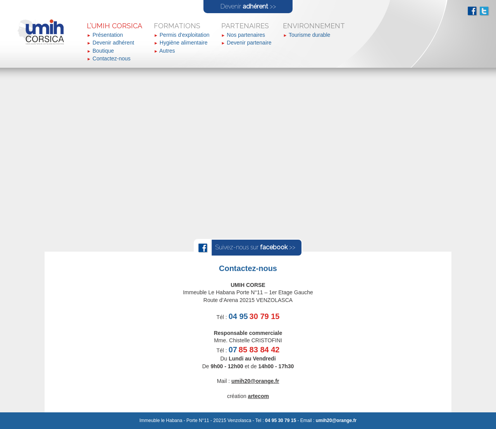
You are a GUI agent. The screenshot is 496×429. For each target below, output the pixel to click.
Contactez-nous (112, 58)
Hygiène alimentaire (184, 42)
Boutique (103, 51)
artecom (258, 396)
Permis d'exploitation (185, 35)
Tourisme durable (309, 35)
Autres (167, 51)
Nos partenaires (246, 35)
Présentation (108, 35)
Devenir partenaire (249, 42)
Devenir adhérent (113, 42)
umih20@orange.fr (336, 420)
